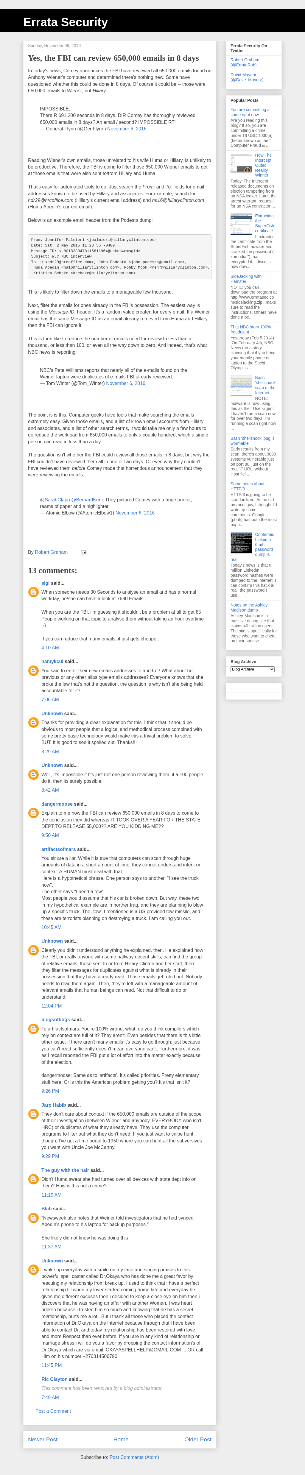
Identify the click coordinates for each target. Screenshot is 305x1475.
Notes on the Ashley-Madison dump (250, 607)
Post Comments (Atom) (134, 1457)
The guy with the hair (65, 1170)
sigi (45, 583)
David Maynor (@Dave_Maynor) (247, 77)
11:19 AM (51, 1195)
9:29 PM (50, 1156)
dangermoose (57, 804)
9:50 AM (50, 835)
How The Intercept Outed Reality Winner (263, 165)
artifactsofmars (58, 849)
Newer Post (42, 1439)
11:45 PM (51, 1365)
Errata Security (65, 22)
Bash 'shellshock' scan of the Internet (265, 385)
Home (121, 1439)
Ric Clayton (54, 1379)
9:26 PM (50, 1091)
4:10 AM (50, 647)
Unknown (52, 713)
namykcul (52, 661)
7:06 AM (50, 699)
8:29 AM (50, 751)
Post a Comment (53, 1411)
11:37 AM (51, 1246)
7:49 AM (50, 1397)
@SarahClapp (55, 499)
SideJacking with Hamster (246, 279)
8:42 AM (50, 790)
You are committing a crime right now (250, 112)
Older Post (197, 1439)
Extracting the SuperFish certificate (264, 223)
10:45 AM (51, 927)
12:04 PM (51, 1005)
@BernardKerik (87, 499)
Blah (46, 1208)
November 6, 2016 (127, 128)
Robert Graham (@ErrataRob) (245, 62)
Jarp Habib (53, 1105)
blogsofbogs (55, 1019)
